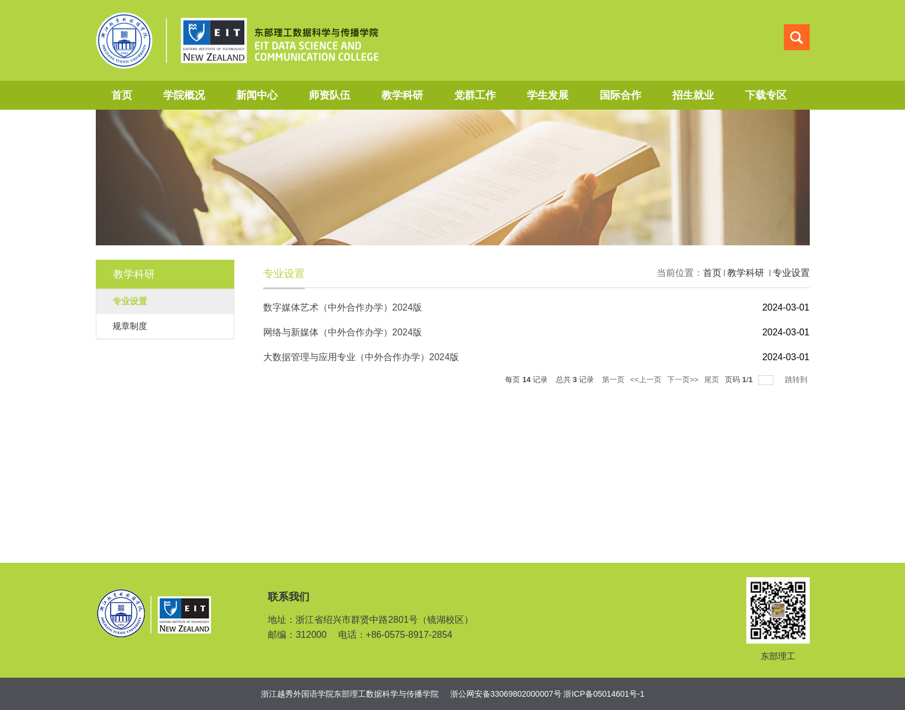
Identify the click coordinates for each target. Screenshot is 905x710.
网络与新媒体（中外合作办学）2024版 (342, 332)
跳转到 (797, 379)
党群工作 (475, 95)
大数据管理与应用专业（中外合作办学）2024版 (361, 357)
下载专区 (766, 95)
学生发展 (548, 95)
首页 (121, 95)
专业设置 (791, 273)
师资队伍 (329, 95)
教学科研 (402, 95)
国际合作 (620, 95)
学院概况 (184, 95)
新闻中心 (257, 95)
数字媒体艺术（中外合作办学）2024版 (342, 307)
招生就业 (693, 95)
